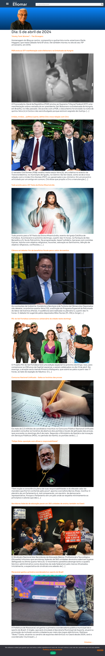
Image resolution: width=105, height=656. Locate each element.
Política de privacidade (52, 650)
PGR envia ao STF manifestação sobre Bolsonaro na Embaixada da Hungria (42, 51)
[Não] (100, 650)
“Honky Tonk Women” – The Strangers (27, 36)
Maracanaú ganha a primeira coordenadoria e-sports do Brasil (37, 572)
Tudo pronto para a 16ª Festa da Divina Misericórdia (32, 185)
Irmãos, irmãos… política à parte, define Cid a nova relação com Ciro (40, 117)
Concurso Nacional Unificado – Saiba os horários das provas (36, 377)
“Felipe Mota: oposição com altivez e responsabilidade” (34, 441)
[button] (7, 4)
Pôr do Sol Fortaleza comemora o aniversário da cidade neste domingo (41, 319)
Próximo (89, 642)
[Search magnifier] (101, 4)
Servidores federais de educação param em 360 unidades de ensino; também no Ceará (47, 504)
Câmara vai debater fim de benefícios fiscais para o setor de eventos (40, 250)
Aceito (53, 653)
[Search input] (68, 4)
